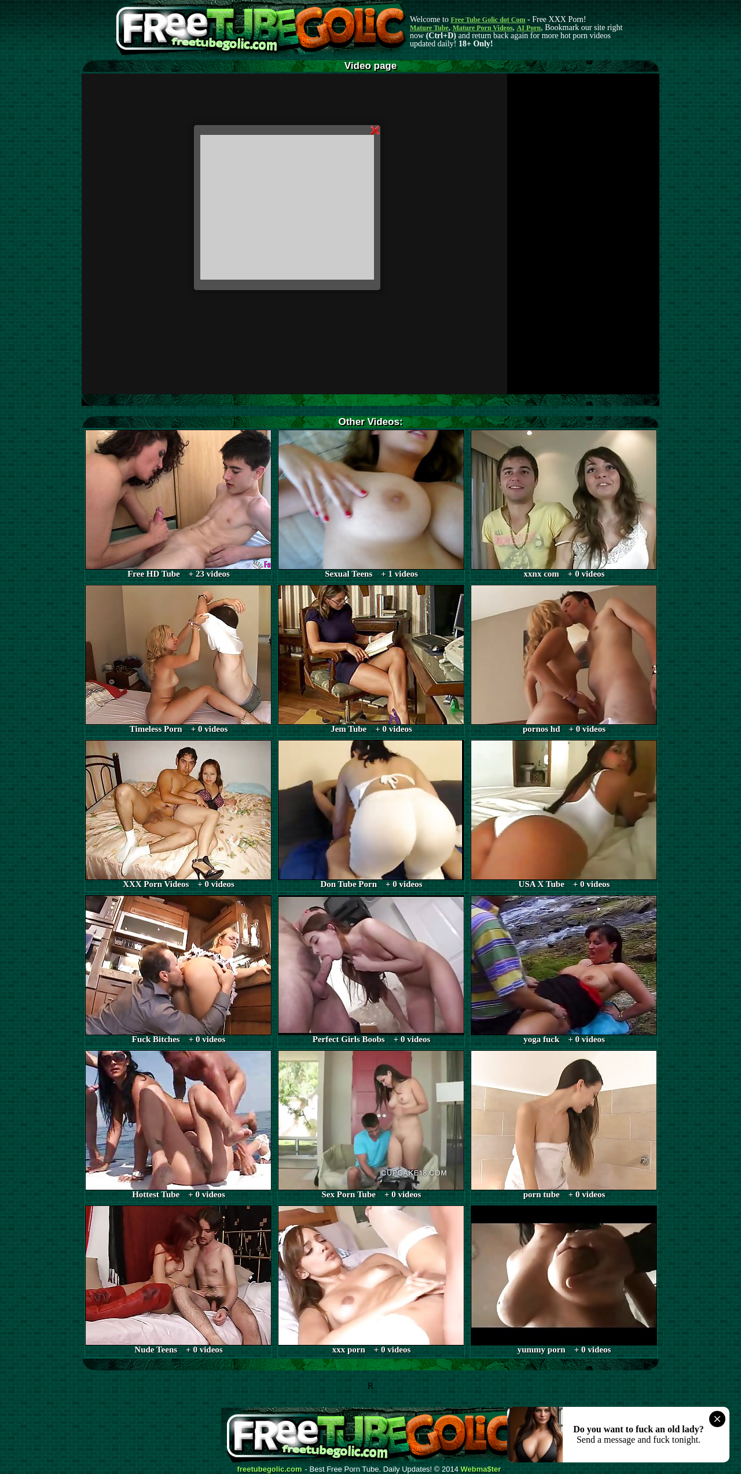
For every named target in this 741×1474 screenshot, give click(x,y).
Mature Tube (429, 28)
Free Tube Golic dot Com (487, 20)
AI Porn (529, 28)
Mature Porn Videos (483, 28)
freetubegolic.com (269, 1469)
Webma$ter (481, 1469)
